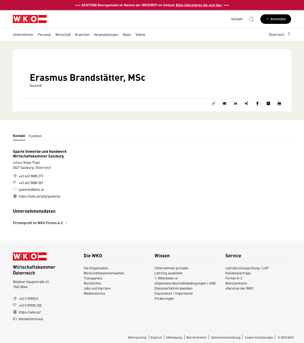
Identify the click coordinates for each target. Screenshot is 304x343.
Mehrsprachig (137, 337)
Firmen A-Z (233, 278)
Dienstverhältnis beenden (173, 288)
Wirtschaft (63, 34)
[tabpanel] (105, 187)
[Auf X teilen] (268, 103)
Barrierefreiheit (196, 337)
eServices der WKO (239, 288)
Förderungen (164, 298)
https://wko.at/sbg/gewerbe (36, 196)
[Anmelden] (275, 19)
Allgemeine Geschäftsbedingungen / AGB (185, 283)
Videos (140, 34)
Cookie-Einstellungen (259, 337)
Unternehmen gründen (171, 268)
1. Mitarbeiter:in (166, 278)
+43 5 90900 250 (27, 305)
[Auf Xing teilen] (246, 103)
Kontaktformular (28, 318)
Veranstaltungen (106, 34)
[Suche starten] (251, 19)
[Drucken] (279, 103)
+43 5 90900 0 (25, 298)
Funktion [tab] (35, 135)
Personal (44, 34)
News (127, 34)
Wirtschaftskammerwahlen (104, 273)
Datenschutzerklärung (226, 337)
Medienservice (94, 293)
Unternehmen (23, 34)
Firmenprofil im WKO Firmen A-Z (40, 222)
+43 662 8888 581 (28, 182)
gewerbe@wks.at (28, 189)
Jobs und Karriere (97, 288)
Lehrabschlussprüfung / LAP (247, 268)
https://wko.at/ (27, 312)
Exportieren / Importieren (174, 293)
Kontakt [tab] (19, 135)
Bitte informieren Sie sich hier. (199, 5)
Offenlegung (174, 337)
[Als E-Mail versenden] (224, 103)
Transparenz (93, 278)
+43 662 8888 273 (28, 176)
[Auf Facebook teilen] (257, 103)
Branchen (82, 34)
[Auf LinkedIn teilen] (235, 103)
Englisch (157, 337)
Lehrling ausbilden (169, 273)
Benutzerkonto (236, 283)
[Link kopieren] (213, 103)
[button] (280, 34)
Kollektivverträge (238, 273)
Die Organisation (96, 268)
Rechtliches (92, 283)
